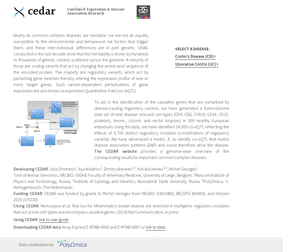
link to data (155, 227)
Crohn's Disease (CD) (195, 56)
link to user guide (54, 219)
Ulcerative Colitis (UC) (196, 64)
